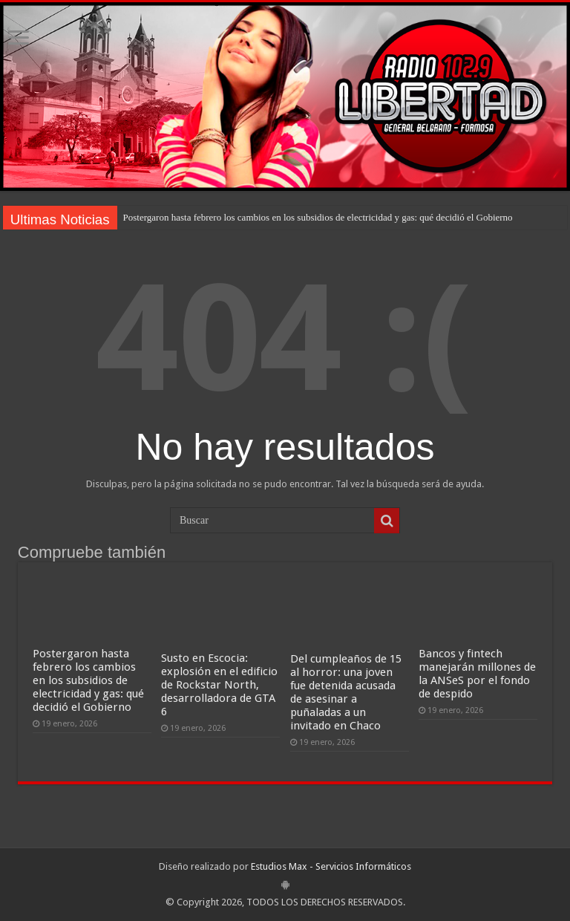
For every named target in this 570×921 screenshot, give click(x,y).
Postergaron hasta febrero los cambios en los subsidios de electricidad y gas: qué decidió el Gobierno (318, 217)
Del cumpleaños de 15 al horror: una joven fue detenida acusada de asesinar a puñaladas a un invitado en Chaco (346, 692)
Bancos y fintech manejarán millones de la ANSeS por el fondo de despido (477, 673)
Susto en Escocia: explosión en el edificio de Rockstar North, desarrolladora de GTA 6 (219, 684)
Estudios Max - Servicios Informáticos (331, 866)
